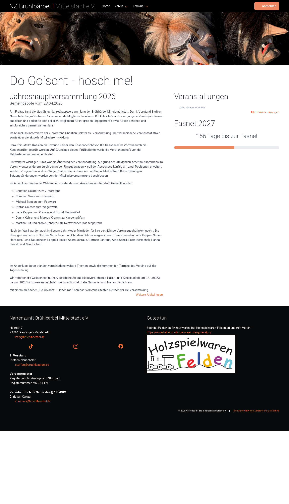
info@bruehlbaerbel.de (30, 410)
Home (106, 6)
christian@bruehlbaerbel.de (33, 474)
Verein (119, 6)
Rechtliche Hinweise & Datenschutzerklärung (256, 483)
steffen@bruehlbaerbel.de (32, 437)
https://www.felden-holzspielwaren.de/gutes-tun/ (179, 405)
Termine (138, 6)
